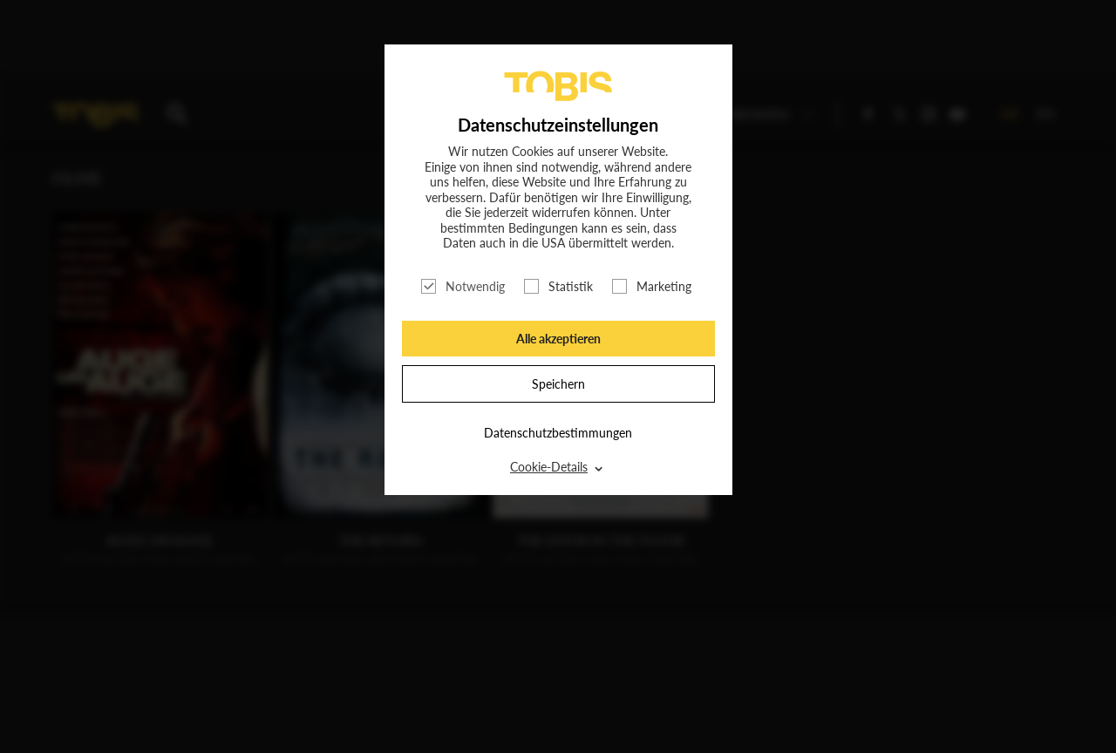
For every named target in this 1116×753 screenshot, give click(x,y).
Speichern (558, 383)
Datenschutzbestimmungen (558, 432)
